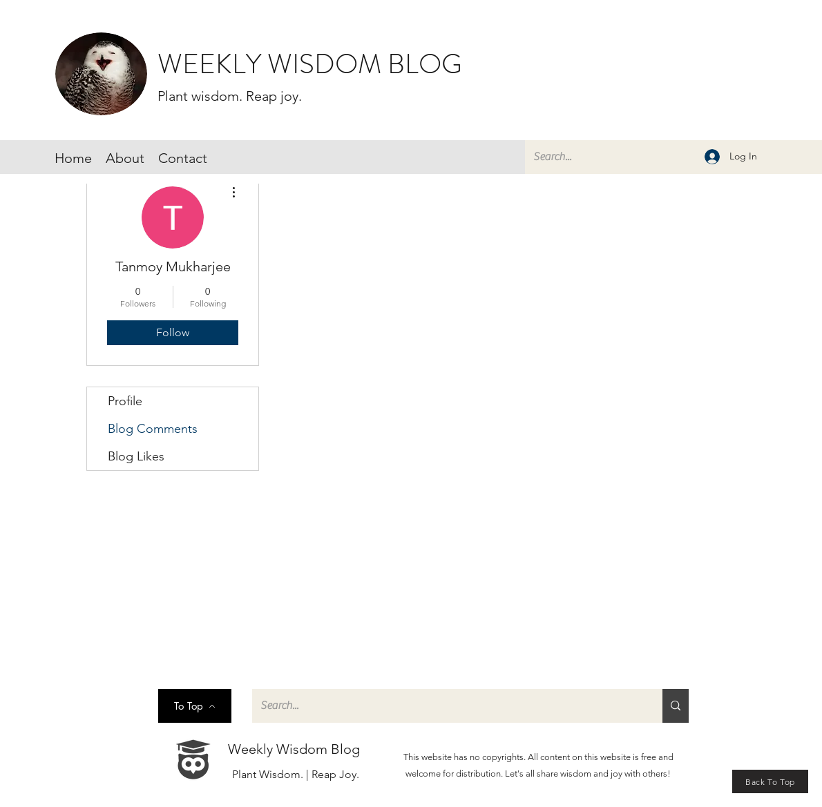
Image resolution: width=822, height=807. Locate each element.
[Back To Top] (770, 781)
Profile (125, 401)
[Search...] (670, 157)
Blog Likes (136, 456)
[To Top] (194, 706)
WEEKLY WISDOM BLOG (309, 64)
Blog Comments (153, 428)
